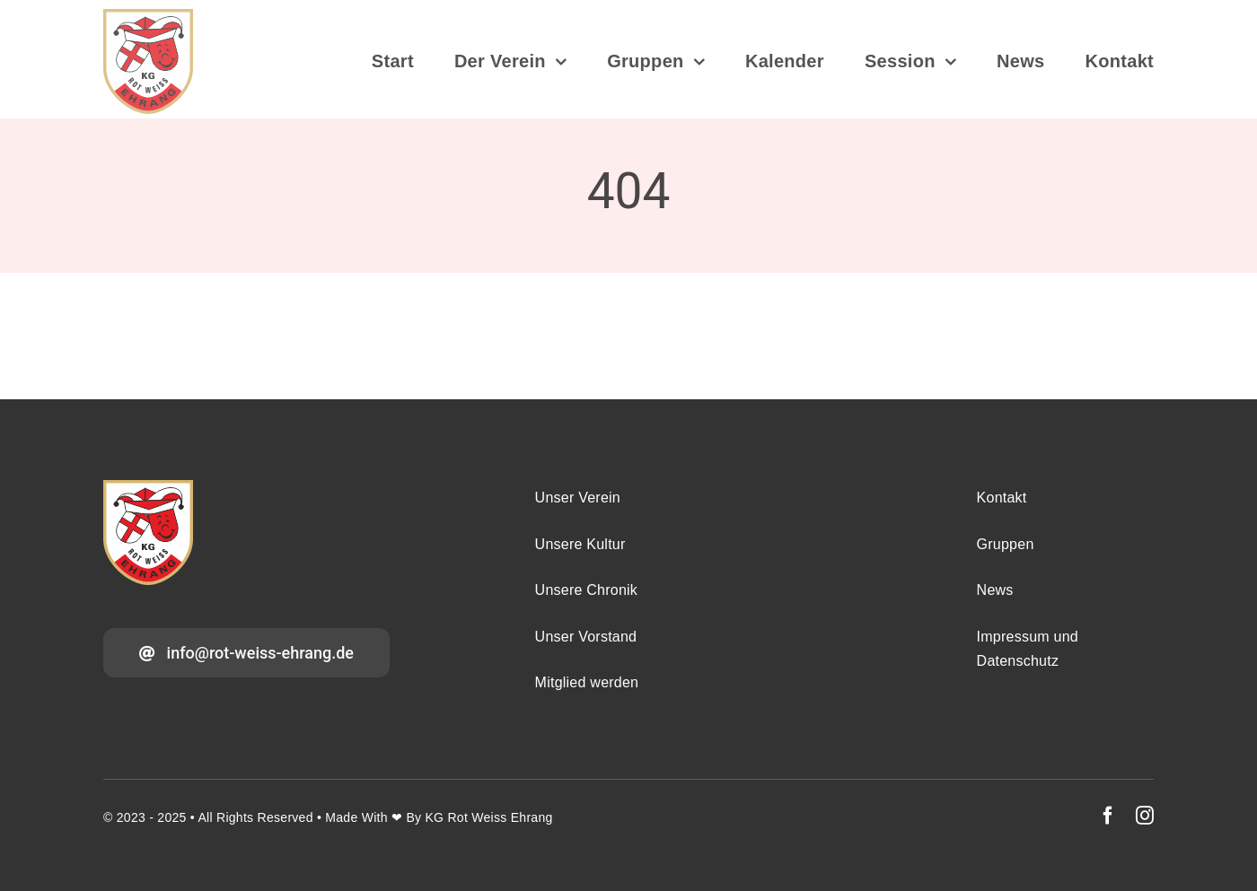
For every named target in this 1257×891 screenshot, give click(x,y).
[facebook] (1108, 816)
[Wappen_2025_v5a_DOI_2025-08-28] (148, 17)
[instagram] (1145, 816)
